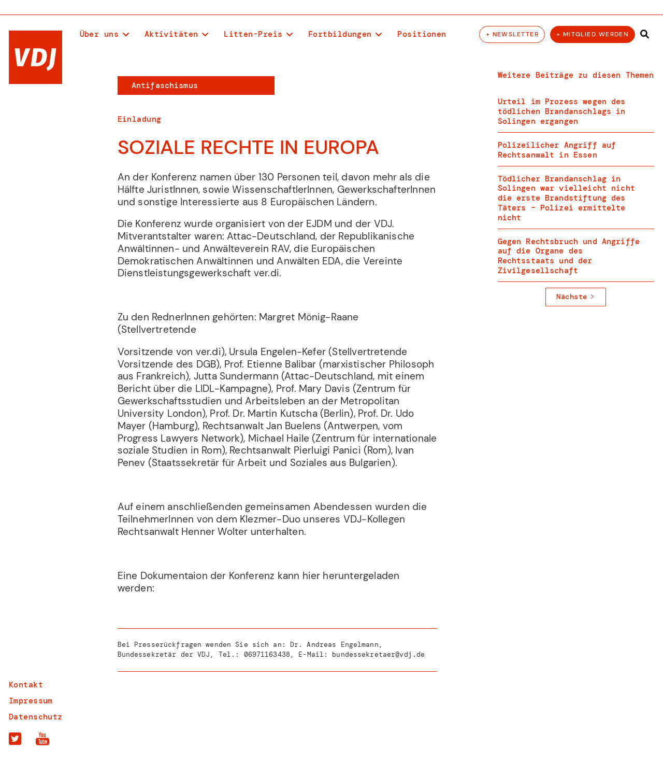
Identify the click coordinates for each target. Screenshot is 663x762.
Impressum (31, 701)
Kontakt (26, 685)
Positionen (421, 34)
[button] (104, 34)
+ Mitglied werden (592, 34)
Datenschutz (36, 717)
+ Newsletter (512, 34)
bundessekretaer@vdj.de (378, 654)
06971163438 (267, 654)
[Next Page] (575, 297)
